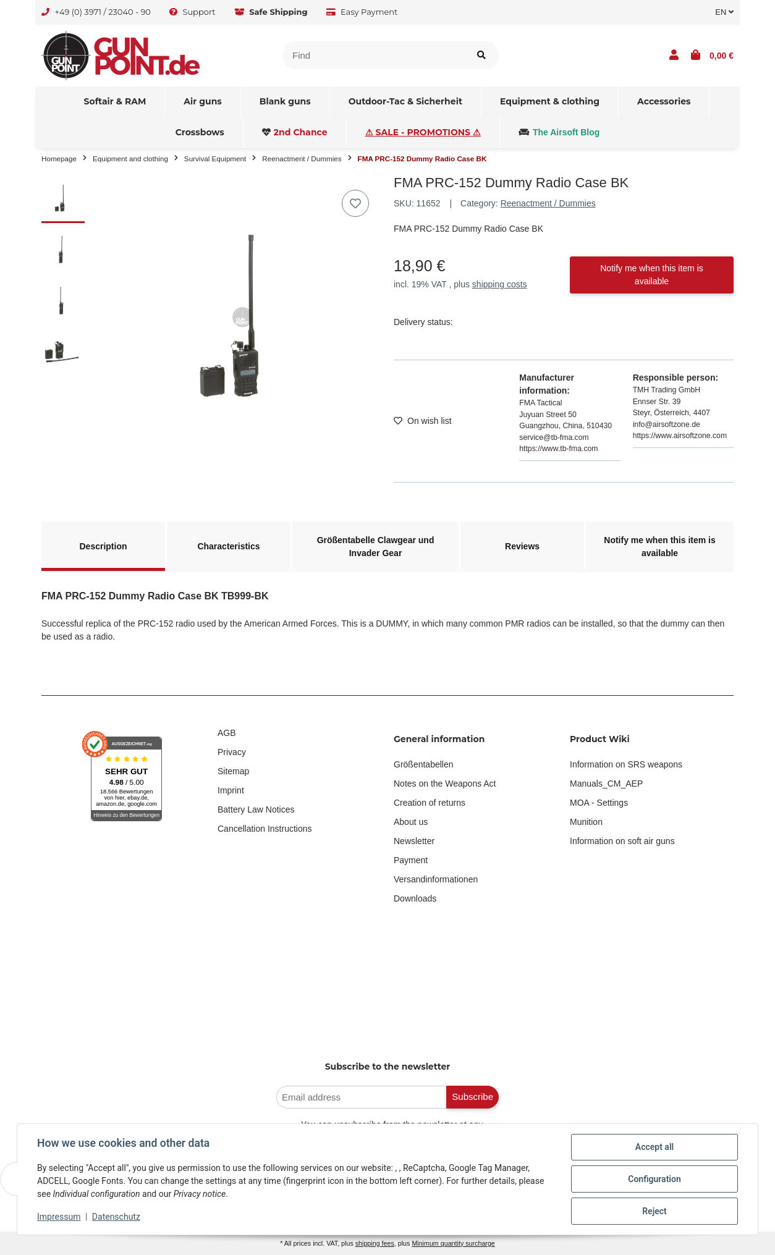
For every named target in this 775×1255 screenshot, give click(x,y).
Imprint (231, 790)
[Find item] (481, 55)
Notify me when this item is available (651, 274)
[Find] (373, 55)
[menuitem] (116, 102)
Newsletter (414, 841)
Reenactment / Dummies (548, 203)
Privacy (232, 752)
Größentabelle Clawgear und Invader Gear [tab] (375, 546)
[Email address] (361, 1097)
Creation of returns (429, 803)
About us (411, 822)
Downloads (415, 898)
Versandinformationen (436, 879)
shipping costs (499, 284)
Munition (586, 822)
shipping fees (374, 1243)
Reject (654, 1211)
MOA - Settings (599, 803)
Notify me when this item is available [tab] (659, 546)
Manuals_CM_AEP (606, 783)
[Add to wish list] (355, 203)
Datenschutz (116, 1217)
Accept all (654, 1147)
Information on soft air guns (622, 841)
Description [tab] (103, 546)
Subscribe (472, 1096)
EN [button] (724, 12)
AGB (227, 733)
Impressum (58, 1217)
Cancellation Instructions (265, 829)
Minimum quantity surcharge (453, 1243)
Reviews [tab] (522, 546)
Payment (411, 860)
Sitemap (233, 771)
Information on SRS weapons (626, 764)
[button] (674, 56)
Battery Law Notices (256, 809)
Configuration (654, 1179)
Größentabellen (424, 764)
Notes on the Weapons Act (445, 783)
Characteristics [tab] (228, 546)
